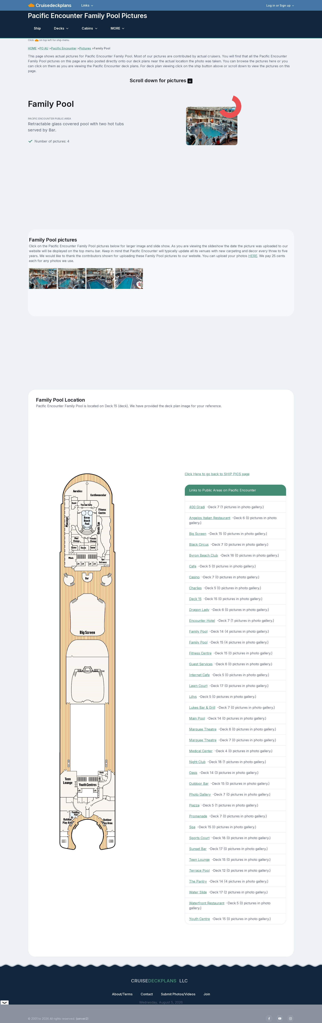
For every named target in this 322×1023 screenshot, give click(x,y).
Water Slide (198, 892)
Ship (37, 28)
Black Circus (199, 544)
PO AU (43, 48)
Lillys (193, 697)
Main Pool (197, 718)
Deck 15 (195, 599)
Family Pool (198, 631)
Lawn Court (198, 686)
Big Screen (197, 534)
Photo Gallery (200, 794)
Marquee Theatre (202, 729)
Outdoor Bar (199, 783)
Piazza (194, 805)
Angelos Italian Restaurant (209, 518)
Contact (147, 994)
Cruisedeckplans (52, 5)
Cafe (192, 566)
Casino (194, 577)
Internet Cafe (199, 675)
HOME (32, 48)
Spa (192, 827)
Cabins (87, 28)
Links (85, 5)
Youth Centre (199, 919)
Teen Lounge (199, 860)
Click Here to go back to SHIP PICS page (217, 474)
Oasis (193, 773)
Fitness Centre (200, 653)
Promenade (198, 816)
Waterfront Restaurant (206, 903)
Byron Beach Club (203, 555)
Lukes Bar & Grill (202, 707)
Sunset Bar (198, 849)
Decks (59, 28)
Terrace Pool (199, 870)
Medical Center (201, 751)
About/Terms (122, 994)
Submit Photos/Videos (178, 994)
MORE (115, 28)
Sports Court (199, 838)
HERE (252, 256)
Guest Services (201, 664)
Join (207, 994)
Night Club (197, 762)
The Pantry (198, 881)
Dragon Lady (199, 610)
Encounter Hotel (202, 621)
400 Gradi (197, 507)
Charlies (195, 588)
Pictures (85, 48)
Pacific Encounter (63, 48)
